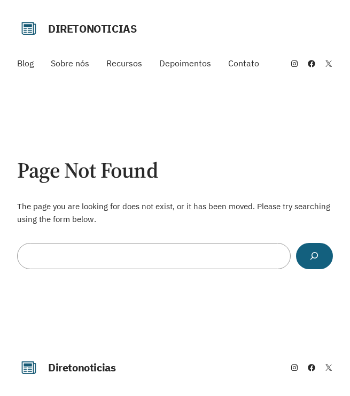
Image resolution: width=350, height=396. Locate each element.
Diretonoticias (92, 28)
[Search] (314, 256)
